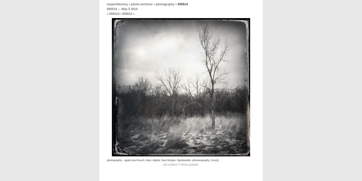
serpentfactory (117, 4)
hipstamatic (184, 160)
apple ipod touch (134, 160)
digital (156, 160)
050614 (127, 14)
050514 (112, 9)
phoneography (201, 160)
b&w (148, 160)
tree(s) (215, 160)
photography (165, 4)
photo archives (142, 4)
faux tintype (168, 160)
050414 (114, 14)
